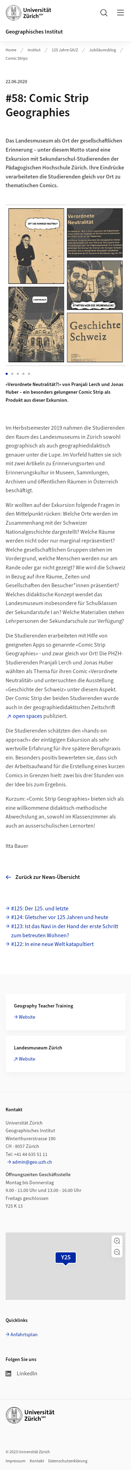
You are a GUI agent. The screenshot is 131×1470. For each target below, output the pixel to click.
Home (11, 50)
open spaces (27, 716)
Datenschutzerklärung (67, 1461)
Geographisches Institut (34, 32)
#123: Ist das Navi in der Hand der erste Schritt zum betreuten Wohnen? (64, 931)
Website (27, 1017)
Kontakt (37, 1461)
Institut (34, 50)
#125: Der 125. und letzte (39, 908)
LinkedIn (21, 1373)
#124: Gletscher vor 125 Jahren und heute (59, 917)
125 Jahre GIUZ (65, 50)
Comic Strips (17, 58)
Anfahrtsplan (24, 1334)
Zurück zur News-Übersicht (43, 877)
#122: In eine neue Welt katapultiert (52, 944)
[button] (117, 1240)
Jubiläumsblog (102, 50)
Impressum (16, 1461)
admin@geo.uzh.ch (32, 1162)
